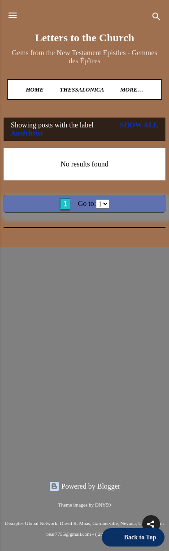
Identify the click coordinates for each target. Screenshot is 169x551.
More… (131, 89)
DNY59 (103, 504)
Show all (139, 125)
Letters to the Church (84, 38)
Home (34, 89)
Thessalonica (82, 89)
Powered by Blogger (85, 486)
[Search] (156, 18)
